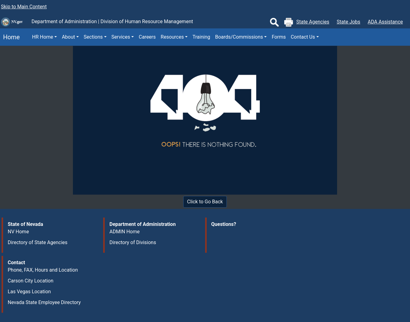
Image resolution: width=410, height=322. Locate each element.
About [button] (68, 37)
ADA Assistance (385, 22)
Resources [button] (172, 37)
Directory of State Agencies (37, 242)
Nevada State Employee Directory (44, 302)
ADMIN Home (124, 232)
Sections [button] (93, 37)
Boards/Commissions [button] (239, 37)
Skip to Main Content (24, 7)
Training (201, 37)
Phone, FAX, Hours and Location (43, 270)
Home (10, 37)
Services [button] (121, 37)
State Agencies (312, 22)
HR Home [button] (42, 37)
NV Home (18, 232)
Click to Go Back (205, 202)
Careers (147, 37)
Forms (279, 37)
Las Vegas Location (29, 291)
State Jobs (348, 22)
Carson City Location (30, 281)
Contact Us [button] (303, 37)
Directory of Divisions (132, 242)
